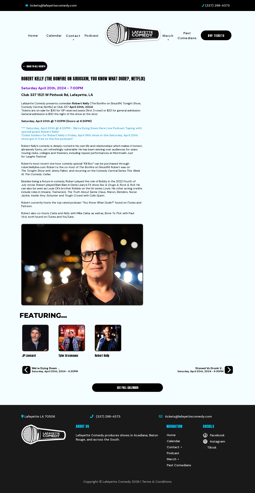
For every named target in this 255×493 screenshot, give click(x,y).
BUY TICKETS (216, 35)
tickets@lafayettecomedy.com (53, 5)
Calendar (54, 35)
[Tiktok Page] (209, 447)
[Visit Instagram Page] (214, 441)
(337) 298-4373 (217, 5)
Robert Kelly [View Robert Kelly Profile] (102, 355)
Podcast (92, 35)
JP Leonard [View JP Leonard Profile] (29, 355)
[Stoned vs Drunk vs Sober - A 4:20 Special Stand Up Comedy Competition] (205, 370)
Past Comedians (187, 35)
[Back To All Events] (34, 66)
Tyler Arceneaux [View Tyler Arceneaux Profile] (68, 355)
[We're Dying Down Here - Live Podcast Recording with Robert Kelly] (50, 370)
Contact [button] (73, 37)
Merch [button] (168, 37)
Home (33, 35)
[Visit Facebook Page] (214, 435)
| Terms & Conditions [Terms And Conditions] (156, 482)
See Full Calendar (127, 387)
